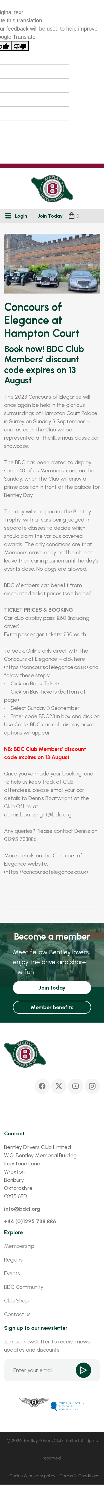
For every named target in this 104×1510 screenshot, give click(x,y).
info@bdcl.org (22, 1209)
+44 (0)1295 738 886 (30, 1221)
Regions (13, 1259)
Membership (19, 1246)
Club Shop (16, 1300)
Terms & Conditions (79, 1475)
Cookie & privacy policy (32, 1475)
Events (12, 1273)
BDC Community (23, 1287)
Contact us (17, 1314)
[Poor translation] (20, 46)
